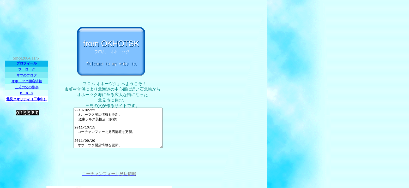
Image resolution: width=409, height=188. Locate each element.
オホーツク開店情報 (26, 81)
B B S (26, 93)
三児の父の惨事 (27, 87)
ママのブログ (26, 75)
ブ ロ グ (26, 69)
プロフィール (26, 63)
